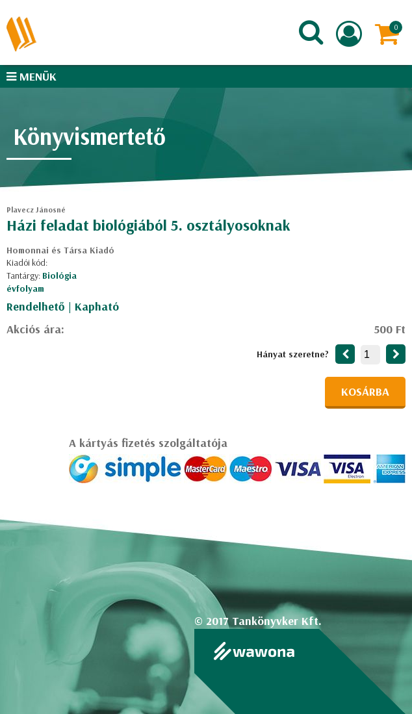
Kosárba (365, 391)
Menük (31, 76)
